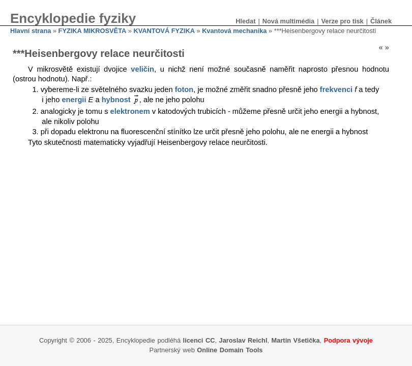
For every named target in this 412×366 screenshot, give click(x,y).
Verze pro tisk (342, 21)
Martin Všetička (296, 340)
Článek (381, 21)
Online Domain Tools (229, 350)
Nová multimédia (288, 21)
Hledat (245, 21)
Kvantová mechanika (234, 31)
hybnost (116, 100)
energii (74, 100)
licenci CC (199, 340)
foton (184, 89)
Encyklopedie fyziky (73, 18)
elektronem (130, 111)
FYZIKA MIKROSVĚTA (92, 31)
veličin (142, 69)
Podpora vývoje (348, 340)
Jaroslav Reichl (243, 340)
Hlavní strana (30, 31)
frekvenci (336, 89)
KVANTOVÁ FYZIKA (164, 31)
